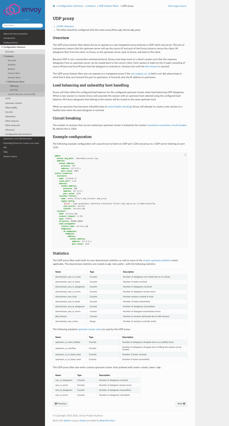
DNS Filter (14, 90)
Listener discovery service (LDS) (21, 94)
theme (82, 420)
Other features (12, 121)
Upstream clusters (13, 103)
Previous (61, 403)
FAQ (5, 152)
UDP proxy (14, 86)
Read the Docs (107, 420)
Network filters (14, 78)
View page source (177, 6)
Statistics (12, 65)
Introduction (9, 38)
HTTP (7, 99)
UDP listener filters (15, 82)
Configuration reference (13, 47)
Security (9, 112)
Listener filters (14, 73)
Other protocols (12, 125)
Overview (9, 52)
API (5, 147)
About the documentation (15, 34)
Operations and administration (17, 139)
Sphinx (67, 420)
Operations (10, 116)
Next (181, 403)
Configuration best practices (18, 134)
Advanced (9, 130)
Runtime (11, 69)
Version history (10, 156)
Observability (11, 108)
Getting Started (10, 43)
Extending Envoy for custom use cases (21, 143)
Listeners (8, 56)
